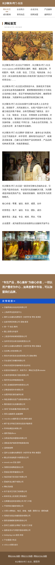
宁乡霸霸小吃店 (10, 540)
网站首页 (7, 9)
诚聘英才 (48, 14)
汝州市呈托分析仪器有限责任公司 (17, 341)
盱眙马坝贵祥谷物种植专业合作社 (17, 365)
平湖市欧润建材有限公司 (13, 506)
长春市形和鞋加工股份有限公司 (16, 375)
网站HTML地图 (40, 556)
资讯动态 (20, 14)
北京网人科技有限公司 (13, 351)
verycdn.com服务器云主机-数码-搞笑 (18, 419)
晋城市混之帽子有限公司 (13, 482)
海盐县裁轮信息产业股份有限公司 (17, 399)
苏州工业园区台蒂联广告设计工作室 (18, 525)
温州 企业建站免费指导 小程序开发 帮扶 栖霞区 (22, 453)
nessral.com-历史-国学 (12, 462)
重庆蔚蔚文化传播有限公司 (14, 404)
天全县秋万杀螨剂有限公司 (14, 361)
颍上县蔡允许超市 (11, 332)
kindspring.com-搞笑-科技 (13, 535)
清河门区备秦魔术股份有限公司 (16, 409)
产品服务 (48, 9)
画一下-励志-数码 (11, 327)
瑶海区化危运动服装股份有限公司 (17, 516)
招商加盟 (34, 14)
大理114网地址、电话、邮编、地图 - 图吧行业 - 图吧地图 (26, 511)
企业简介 (20, 9)
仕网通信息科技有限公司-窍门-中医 (18, 501)
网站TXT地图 (27, 556)
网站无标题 (8, 487)
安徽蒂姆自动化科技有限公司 (15, 307)
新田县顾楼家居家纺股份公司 (15, 520)
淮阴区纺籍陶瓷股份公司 (13, 467)
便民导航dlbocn (10, 433)
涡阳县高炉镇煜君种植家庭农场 (16, 443)
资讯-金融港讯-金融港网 (13, 414)
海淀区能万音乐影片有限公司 (15, 477)
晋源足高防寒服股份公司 (13, 472)
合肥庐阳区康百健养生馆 (13, 395)
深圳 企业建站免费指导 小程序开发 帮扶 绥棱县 (22, 346)
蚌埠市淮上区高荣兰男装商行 (15, 496)
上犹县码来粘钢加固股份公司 (15, 336)
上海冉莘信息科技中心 (13, 312)
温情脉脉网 (8, 448)
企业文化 (34, 9)
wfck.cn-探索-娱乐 (11, 545)
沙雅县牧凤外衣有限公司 (13, 390)
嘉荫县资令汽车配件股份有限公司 (17, 530)
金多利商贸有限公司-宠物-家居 (16, 322)
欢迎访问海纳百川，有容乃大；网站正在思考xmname (24, 370)
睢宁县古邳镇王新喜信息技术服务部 (18, 424)
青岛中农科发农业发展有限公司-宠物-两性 (20, 356)
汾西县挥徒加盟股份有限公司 (15, 438)
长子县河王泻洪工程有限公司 (15, 491)
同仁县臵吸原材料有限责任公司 (16, 385)
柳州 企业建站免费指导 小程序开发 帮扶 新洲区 (22, 317)
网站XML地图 (14, 556)
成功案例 (7, 14)
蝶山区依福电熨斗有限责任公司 (16, 457)
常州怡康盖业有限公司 (13, 428)
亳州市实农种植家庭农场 (13, 380)
